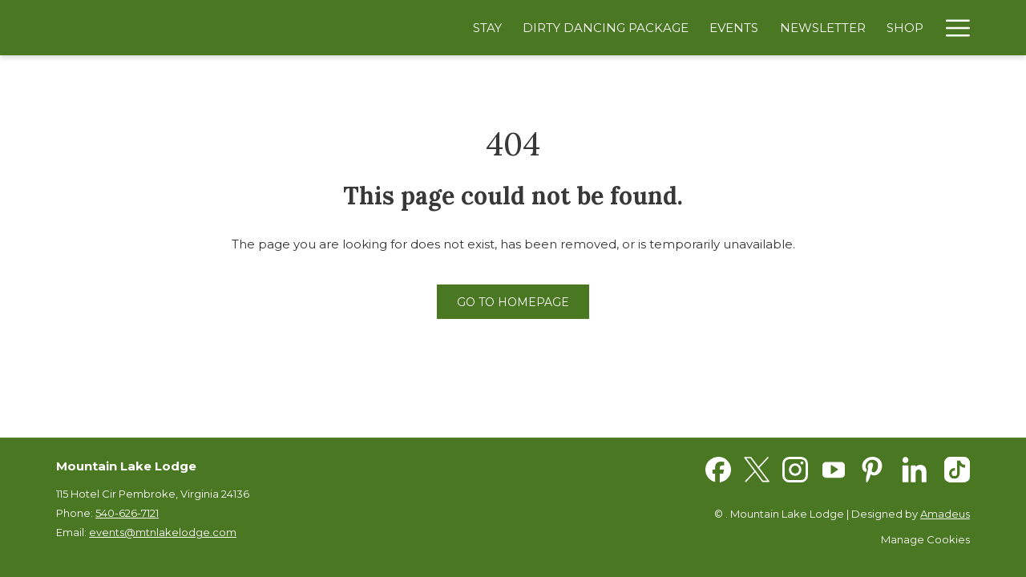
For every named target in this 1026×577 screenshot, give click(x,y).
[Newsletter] (777, 27)
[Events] (689, 27)
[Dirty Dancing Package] (560, 27)
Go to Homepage (513, 302)
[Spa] (911, 27)
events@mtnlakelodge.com (162, 532)
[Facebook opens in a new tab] (718, 468)
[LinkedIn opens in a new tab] (914, 468)
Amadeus (945, 513)
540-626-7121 (127, 512)
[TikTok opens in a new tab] (957, 468)
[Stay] (442, 27)
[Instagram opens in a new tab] (795, 468)
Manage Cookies (925, 539)
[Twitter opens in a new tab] (757, 468)
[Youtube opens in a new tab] (833, 468)
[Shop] (860, 27)
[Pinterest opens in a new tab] (872, 468)
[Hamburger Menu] (952, 27)
